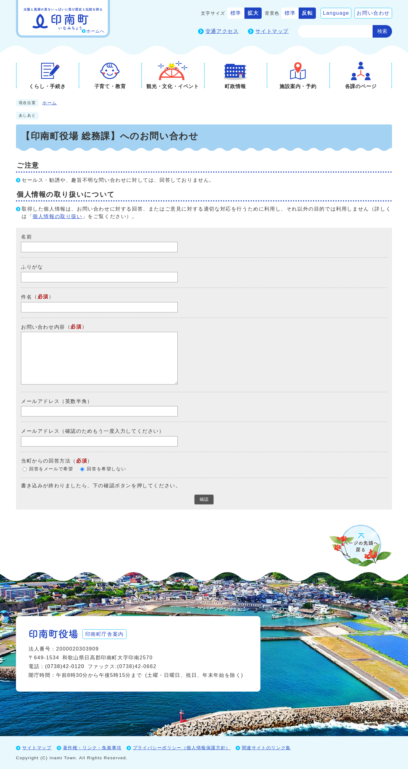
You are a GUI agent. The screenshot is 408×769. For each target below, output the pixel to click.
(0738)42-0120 (65, 666)
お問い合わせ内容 (43, 326)
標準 (235, 13)
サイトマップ (272, 31)
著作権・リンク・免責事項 (92, 747)
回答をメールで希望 (51, 469)
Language (336, 13)
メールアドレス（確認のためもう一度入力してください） (93, 431)
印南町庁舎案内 (105, 633)
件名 (26, 297)
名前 (26, 236)
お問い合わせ (373, 13)
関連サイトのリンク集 (266, 747)
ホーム (49, 103)
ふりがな (32, 266)
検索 (382, 31)
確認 (204, 499)
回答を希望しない (106, 469)
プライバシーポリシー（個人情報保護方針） (182, 747)
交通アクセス (222, 31)
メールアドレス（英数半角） (57, 401)
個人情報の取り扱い (57, 216)
